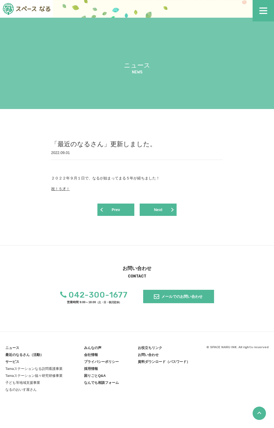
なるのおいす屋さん (21, 391)
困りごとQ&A (95, 377)
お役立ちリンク (150, 349)
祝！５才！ (60, 189)
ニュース (12, 349)
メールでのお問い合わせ (182, 297)
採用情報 (91, 370)
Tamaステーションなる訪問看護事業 (34, 370)
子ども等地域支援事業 (22, 384)
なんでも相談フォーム (101, 384)
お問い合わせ (148, 356)
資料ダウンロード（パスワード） (164, 363)
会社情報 (91, 356)
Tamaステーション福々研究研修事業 (34, 377)
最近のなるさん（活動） (24, 356)
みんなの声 (92, 349)
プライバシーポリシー (101, 363)
